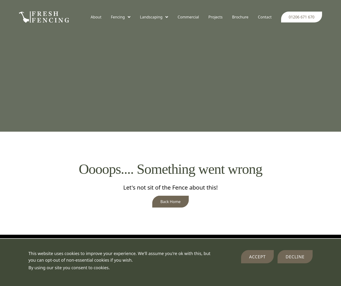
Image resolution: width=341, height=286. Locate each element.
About (96, 17)
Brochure (240, 17)
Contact (265, 17)
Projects (215, 17)
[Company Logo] (44, 17)
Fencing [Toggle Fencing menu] (120, 17)
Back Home (170, 201)
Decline (295, 257)
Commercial (188, 17)
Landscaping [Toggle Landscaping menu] (154, 17)
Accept (257, 257)
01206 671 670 (301, 17)
